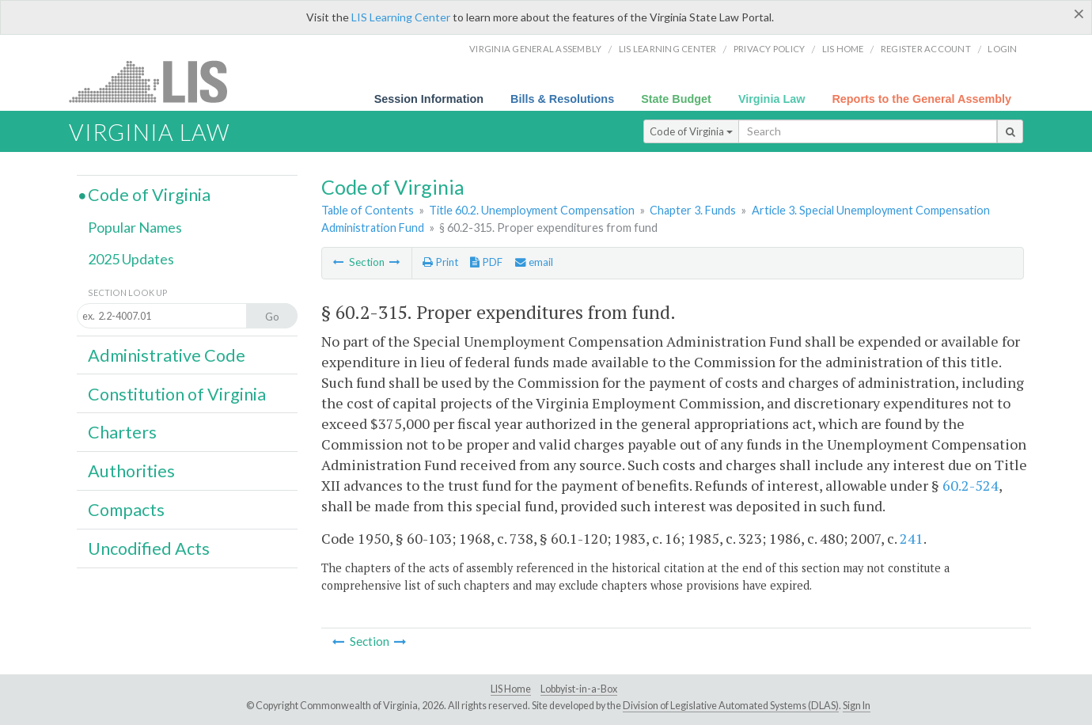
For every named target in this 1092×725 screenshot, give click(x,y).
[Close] (1079, 13)
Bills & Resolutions (562, 99)
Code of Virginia (691, 131)
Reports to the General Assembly (921, 99)
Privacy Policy (770, 49)
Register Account (926, 49)
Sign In (856, 706)
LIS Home (511, 689)
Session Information (428, 99)
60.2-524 (970, 485)
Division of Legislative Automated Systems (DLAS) (731, 706)
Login (1002, 49)
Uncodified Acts (149, 548)
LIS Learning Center (400, 17)
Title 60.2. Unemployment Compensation (532, 210)
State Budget (676, 99)
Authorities (131, 471)
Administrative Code (166, 355)
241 (911, 538)
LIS (157, 81)
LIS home (843, 49)
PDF (486, 262)
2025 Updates (131, 259)
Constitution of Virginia (177, 394)
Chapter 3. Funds (693, 210)
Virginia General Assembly (535, 49)
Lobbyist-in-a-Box (578, 689)
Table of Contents (367, 210)
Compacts (126, 509)
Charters (122, 432)
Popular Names (135, 227)
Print (440, 262)
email (534, 262)
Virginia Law (772, 99)
